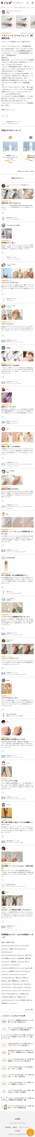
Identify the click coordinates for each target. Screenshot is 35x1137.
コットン (3, 971)
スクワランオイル (6, 987)
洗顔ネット (26, 977)
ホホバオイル (27, 984)
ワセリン (3, 993)
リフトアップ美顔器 (19, 1000)
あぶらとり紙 (28, 968)
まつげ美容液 (5, 958)
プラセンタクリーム (17, 984)
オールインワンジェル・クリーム (10, 945)
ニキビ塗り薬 (5, 996)
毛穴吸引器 (4, 1003)
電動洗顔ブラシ (16, 980)
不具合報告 (17, 1131)
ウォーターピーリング (7, 1000)
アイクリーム (13, 958)
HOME (17, 1119)
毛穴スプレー (28, 955)
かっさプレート (12, 1003)
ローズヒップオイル (17, 987)
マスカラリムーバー (6, 952)
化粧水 (3, 942)
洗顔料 (11, 948)
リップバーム (20, 961)
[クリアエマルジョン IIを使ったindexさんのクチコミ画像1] (7, 21)
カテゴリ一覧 (13, 1123)
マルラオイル (27, 987)
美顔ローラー (13, 996)
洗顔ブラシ (4, 980)
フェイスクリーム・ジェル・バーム (11, 990)
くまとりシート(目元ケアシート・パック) (12, 968)
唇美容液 (13, 961)
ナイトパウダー (25, 945)
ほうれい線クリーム (12, 993)
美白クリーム (24, 980)
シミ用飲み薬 (10, 971)
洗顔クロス (19, 977)
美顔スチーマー (22, 996)
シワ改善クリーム (24, 993)
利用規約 (15, 1127)
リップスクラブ (15, 964)
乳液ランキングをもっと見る (26, 171)
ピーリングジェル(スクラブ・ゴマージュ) (12, 955)
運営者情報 (8, 1127)
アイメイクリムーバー (20, 948)
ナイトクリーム (26, 990)
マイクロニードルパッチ (8, 977)
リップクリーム (5, 964)
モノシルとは (21, 1123)
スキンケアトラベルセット (22, 971)
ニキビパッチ (5, 974)
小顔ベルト (29, 1000)
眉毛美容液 (21, 958)
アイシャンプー (5, 961)
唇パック (27, 961)
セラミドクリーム (6, 984)
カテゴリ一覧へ (29, 1009)
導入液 (12, 942)
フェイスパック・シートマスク (18, 974)
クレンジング (5, 948)
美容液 (8, 942)
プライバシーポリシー (24, 1127)
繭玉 (9, 980)
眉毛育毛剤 (28, 958)
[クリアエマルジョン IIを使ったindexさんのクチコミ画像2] (22, 21)
